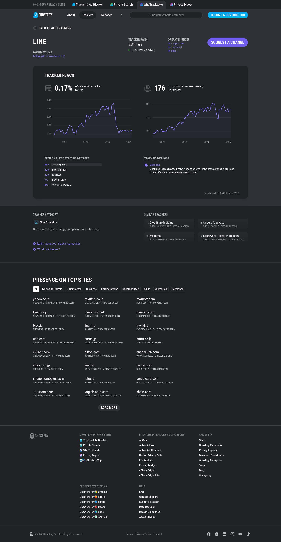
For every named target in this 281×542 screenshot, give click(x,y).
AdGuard (144, 440)
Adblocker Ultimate (150, 450)
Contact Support (148, 496)
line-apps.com (176, 43)
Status (202, 440)
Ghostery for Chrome (93, 491)
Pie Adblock (146, 460)
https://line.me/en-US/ (49, 56)
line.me (172, 50)
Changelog (205, 475)
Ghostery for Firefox (93, 496)
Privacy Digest (181, 4)
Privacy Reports (208, 450)
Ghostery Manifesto (210, 445)
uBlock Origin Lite (149, 475)
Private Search (121, 4)
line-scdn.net (175, 47)
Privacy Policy (143, 534)
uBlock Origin (146, 470)
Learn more (190, 172)
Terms (129, 534)
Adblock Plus (146, 445)
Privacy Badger (147, 465)
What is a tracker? (46, 249)
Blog (201, 470)
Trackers (87, 15)
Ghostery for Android (93, 516)
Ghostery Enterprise (210, 460)
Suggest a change (227, 42)
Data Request (147, 506)
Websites (106, 15)
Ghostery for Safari (92, 501)
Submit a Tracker (149, 501)
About (71, 15)
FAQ (141, 491)
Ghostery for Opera (92, 506)
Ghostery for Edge (92, 511)
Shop (202, 465)
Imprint (158, 534)
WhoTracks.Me (151, 4)
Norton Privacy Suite (151, 455)
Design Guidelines (149, 511)
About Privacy (147, 516)
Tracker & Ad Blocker (87, 4)
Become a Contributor (228, 15)
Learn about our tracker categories (56, 243)
